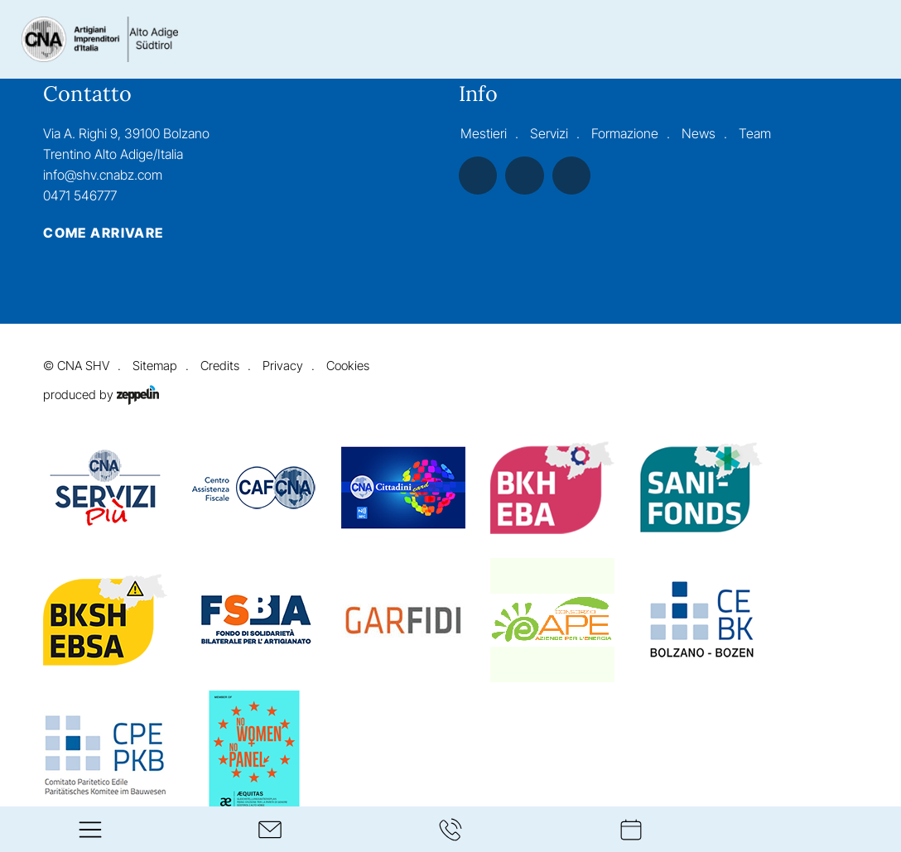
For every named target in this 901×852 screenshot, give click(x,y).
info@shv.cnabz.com (102, 174)
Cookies (347, 366)
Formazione (624, 133)
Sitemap (154, 366)
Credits (219, 366)
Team (755, 133)
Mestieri (483, 133)
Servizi (549, 133)
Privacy (283, 366)
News (699, 133)
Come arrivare (103, 233)
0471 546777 (80, 195)
